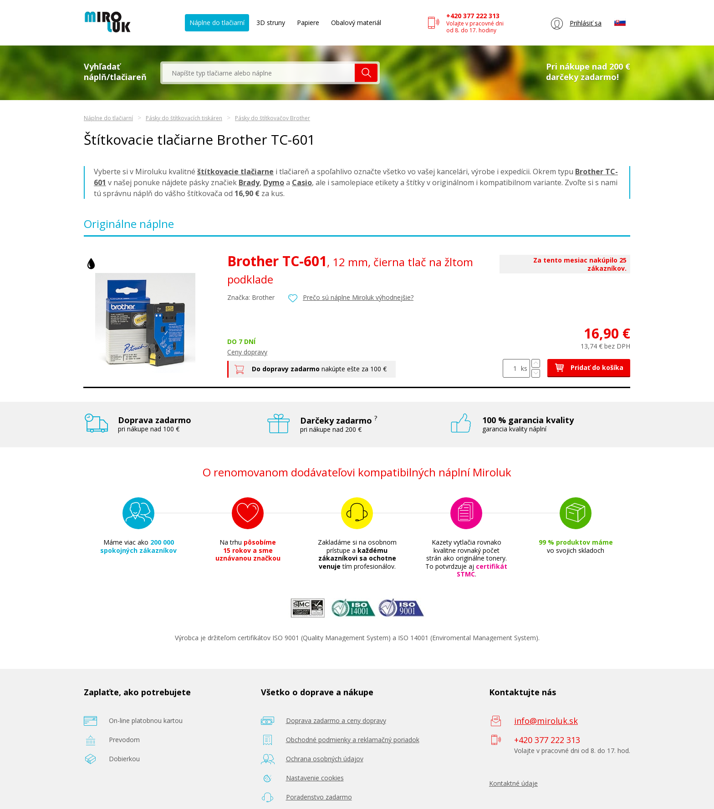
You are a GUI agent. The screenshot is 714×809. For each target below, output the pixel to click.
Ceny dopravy (247, 352)
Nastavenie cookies (315, 778)
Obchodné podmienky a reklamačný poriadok (352, 739)
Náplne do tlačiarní (217, 22)
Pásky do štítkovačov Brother (272, 118)
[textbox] (259, 73)
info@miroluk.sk (546, 720)
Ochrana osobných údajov (324, 758)
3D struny (270, 22)
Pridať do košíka (588, 367)
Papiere (308, 22)
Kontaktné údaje (513, 783)
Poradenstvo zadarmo (319, 797)
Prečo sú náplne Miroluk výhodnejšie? (358, 297)
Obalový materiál (356, 22)
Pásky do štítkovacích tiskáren (184, 118)
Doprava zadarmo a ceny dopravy (336, 720)
